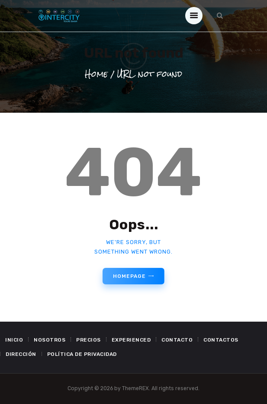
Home (96, 74)
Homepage (129, 276)
